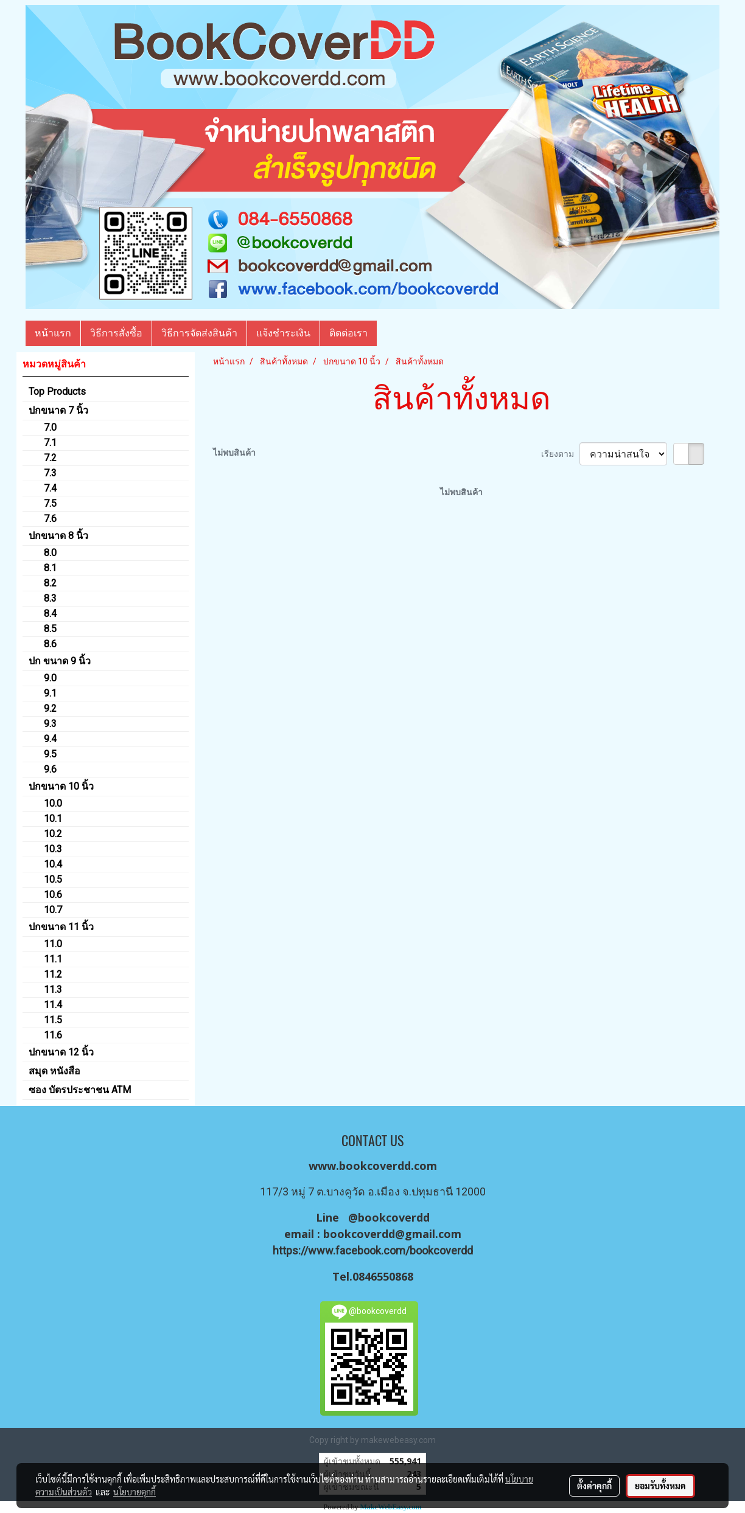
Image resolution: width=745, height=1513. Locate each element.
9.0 (50, 678)
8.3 (50, 598)
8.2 (50, 583)
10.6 (53, 894)
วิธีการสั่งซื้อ (116, 333)
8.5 (50, 629)
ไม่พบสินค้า (234, 452)
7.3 (50, 473)
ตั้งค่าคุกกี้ (594, 1485)
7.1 (50, 442)
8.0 (50, 552)
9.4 (50, 739)
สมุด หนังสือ (54, 1071)
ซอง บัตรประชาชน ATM (80, 1090)
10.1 (53, 818)
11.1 (53, 959)
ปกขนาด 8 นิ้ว (58, 535)
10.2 (53, 834)
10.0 (53, 803)
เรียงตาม (560, 454)
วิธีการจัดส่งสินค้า (199, 333)
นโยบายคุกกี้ (134, 1491)
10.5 (53, 879)
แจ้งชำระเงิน (283, 333)
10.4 (53, 864)
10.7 (53, 910)
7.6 (50, 518)
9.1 (50, 693)
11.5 (53, 1020)
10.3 (53, 849)
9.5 (50, 754)
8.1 (50, 568)
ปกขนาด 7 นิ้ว (58, 410)
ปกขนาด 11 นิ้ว (61, 927)
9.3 (50, 723)
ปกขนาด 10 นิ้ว (61, 786)
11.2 (53, 974)
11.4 (53, 1004)
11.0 (53, 944)
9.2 (50, 708)
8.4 (50, 613)
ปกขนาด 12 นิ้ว (61, 1052)
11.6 (53, 1035)
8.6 (50, 644)
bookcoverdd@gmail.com (392, 1233)
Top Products (57, 391)
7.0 (50, 427)
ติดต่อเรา (348, 333)
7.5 (50, 503)
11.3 (53, 989)
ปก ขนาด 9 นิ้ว (60, 661)
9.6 (50, 769)
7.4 (50, 488)
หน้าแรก (53, 333)
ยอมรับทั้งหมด (660, 1485)
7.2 (50, 458)
